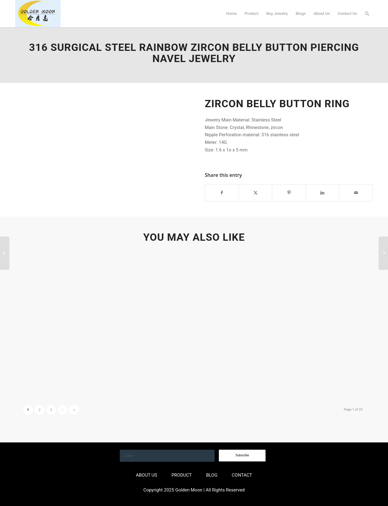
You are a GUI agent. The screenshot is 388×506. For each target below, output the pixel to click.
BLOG (212, 475)
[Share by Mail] (356, 192)
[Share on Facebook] (222, 192)
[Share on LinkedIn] (322, 192)
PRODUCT (182, 475)
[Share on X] (255, 192)
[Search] (367, 13)
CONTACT (242, 475)
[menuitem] (231, 13)
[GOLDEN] (38, 13)
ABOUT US (146, 475)
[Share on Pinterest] (289, 192)
